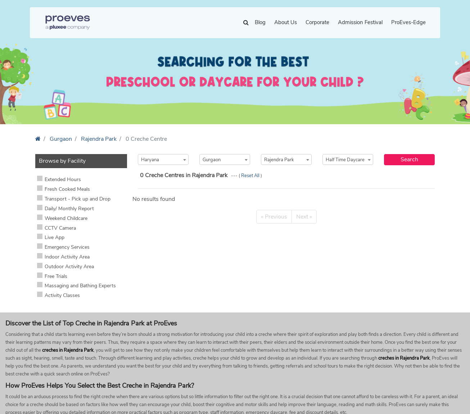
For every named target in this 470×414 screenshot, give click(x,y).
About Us (285, 22)
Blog (260, 22)
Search (409, 159)
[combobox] (163, 159)
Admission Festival (360, 22)
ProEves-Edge (408, 22)
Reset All (251, 175)
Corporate (317, 22)
